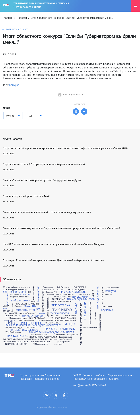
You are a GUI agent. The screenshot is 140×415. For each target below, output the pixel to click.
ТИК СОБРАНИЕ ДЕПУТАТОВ (15, 342)
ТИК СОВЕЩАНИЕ (103, 295)
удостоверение (113, 287)
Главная (8, 17)
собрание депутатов (100, 322)
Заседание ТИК (38, 294)
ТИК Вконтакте (63, 287)
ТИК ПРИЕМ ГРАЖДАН (91, 313)
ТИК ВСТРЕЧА (61, 305)
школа (42, 313)
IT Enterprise (61, 407)
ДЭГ (5, 292)
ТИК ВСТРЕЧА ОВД (64, 294)
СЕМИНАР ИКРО (12, 316)
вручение (95, 315)
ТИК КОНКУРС (17, 335)
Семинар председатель (48, 307)
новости (108, 294)
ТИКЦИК (55, 316)
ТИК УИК (39, 316)
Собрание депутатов (18, 318)
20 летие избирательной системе (17, 287)
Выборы (16, 300)
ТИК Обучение (84, 311)
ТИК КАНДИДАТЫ (59, 313)
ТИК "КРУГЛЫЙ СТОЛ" (62, 297)
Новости (22, 17)
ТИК (9, 322)
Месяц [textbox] (10, 115)
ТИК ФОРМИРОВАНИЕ (40, 342)
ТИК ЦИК (69, 324)
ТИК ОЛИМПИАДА (58, 318)
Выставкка (12, 307)
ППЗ (29, 292)
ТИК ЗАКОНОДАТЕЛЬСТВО (24, 330)
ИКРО (26, 300)
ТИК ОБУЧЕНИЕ (51, 323)
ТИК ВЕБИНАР (58, 299)
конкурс (110, 291)
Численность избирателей (61, 339)
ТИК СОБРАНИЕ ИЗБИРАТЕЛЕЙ (43, 337)
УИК (5, 309)
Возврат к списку (17, 29)
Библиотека (8, 299)
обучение (107, 310)
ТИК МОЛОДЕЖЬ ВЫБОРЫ (81, 299)
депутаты (58, 344)
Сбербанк (46, 290)
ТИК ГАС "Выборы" (37, 318)
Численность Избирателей (66, 335)
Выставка (14, 294)
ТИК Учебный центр (39, 335)
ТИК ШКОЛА (84, 294)
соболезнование (90, 328)
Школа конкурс (65, 337)
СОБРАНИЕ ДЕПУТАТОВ (43, 301)
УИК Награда (70, 316)
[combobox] (12, 115)
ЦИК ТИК (93, 293)
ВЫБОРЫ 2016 (18, 292)
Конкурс (14, 85)
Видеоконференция (19, 297)
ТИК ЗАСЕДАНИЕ (72, 292)
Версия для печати (70, 94)
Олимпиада (48, 287)
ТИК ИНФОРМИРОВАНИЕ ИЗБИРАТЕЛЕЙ (56, 320)
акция (33, 302)
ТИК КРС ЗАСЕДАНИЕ (76, 290)
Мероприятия (25, 309)
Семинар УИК (51, 292)
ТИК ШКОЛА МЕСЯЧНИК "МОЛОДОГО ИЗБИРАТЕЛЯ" (33, 325)
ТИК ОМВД (76, 308)
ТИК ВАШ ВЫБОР (26, 320)
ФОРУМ (6, 311)
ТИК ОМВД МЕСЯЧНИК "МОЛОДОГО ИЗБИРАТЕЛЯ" (25, 339)
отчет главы (107, 306)
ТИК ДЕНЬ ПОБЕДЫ (13, 328)
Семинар (50, 294)
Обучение (35, 304)
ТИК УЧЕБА (31, 328)
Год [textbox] (30, 115)
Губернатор (21, 290)
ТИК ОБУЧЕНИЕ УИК (59, 328)
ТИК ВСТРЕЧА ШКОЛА (60, 302)
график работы (63, 342)
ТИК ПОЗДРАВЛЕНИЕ (98, 297)
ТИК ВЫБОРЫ (30, 323)
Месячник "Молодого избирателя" (20, 313)
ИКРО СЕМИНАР (23, 304)
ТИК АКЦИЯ (58, 290)
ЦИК (38, 309)
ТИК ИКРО (27, 316)
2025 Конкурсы (10, 290)
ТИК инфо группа (40, 344)
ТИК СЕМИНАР (80, 297)
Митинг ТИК (30, 306)
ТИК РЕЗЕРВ (80, 287)
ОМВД (6, 306)
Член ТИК (71, 318)
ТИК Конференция (13, 332)
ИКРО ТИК (25, 294)
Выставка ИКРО (34, 293)
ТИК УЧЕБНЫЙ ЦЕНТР (16, 344)
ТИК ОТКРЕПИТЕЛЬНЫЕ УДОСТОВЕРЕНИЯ (81, 324)
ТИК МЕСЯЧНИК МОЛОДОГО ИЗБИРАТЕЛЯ (51, 332)
